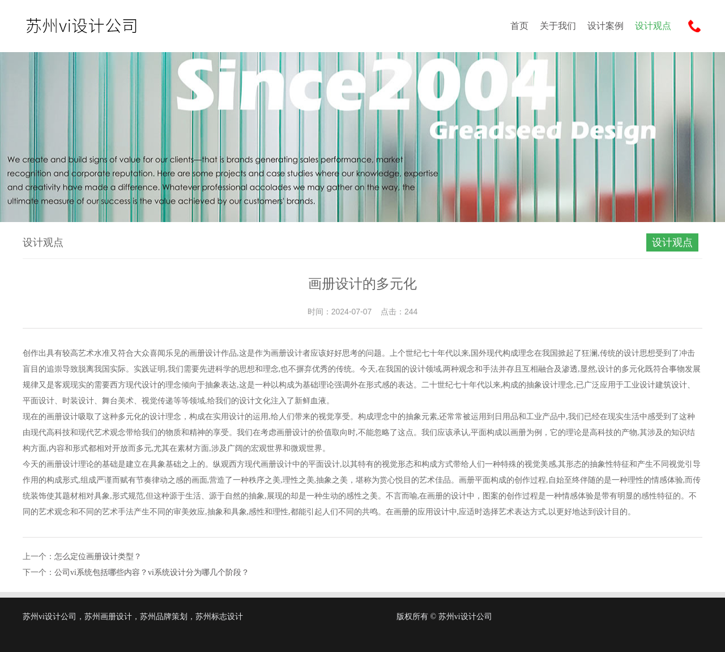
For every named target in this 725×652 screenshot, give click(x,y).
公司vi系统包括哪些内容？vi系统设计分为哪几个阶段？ (151, 572)
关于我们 (558, 26)
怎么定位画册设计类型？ (98, 556)
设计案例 (605, 26)
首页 (519, 26)
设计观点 (653, 26)
